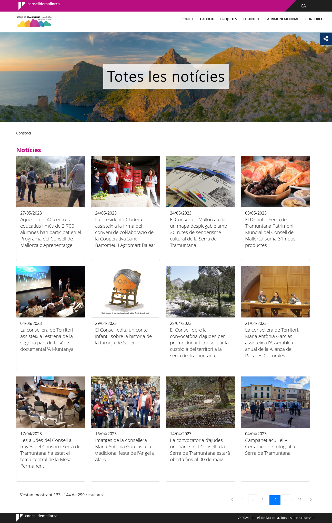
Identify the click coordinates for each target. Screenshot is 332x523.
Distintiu (226, 19)
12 (276, 499)
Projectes (203, 19)
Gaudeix (182, 19)
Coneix (162, 19)
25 (301, 499)
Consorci (288, 19)
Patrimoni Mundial (257, 19)
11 (265, 499)
